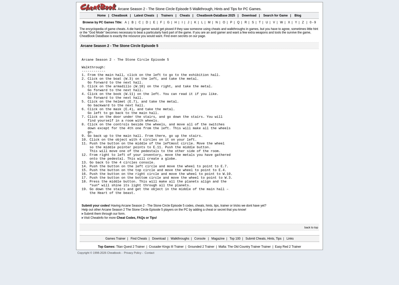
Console (200, 266)
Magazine (218, 266)
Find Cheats (139, 266)
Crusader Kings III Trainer (166, 274)
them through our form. (109, 241)
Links (290, 266)
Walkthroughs (180, 266)
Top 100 (235, 266)
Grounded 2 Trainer (201, 274)
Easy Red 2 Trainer (288, 274)
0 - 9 (313, 22)
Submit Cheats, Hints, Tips (263, 266)
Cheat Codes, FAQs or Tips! (137, 245)
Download (159, 266)
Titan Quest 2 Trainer (130, 274)
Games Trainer (115, 266)
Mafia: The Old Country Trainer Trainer (245, 274)
